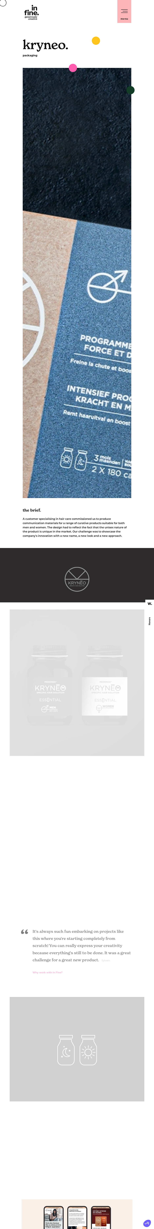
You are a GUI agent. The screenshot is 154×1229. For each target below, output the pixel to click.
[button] (147, 1223)
